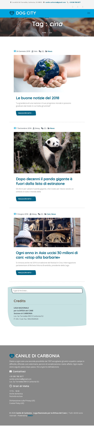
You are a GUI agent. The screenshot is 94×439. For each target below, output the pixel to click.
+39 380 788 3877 (74, 2)
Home (44, 33)
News (50, 51)
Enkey (36, 129)
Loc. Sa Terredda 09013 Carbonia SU (24, 395)
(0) (41, 51)
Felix (34, 51)
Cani (48, 221)
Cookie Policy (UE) (16, 416)
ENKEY (30, 429)
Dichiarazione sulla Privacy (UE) (22, 414)
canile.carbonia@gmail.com (55, 2)
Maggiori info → (26, 114)
